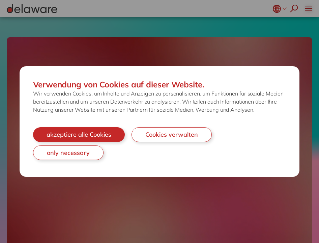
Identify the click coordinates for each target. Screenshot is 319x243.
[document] (159, 121)
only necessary (68, 153)
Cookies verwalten (171, 134)
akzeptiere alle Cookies (79, 134)
